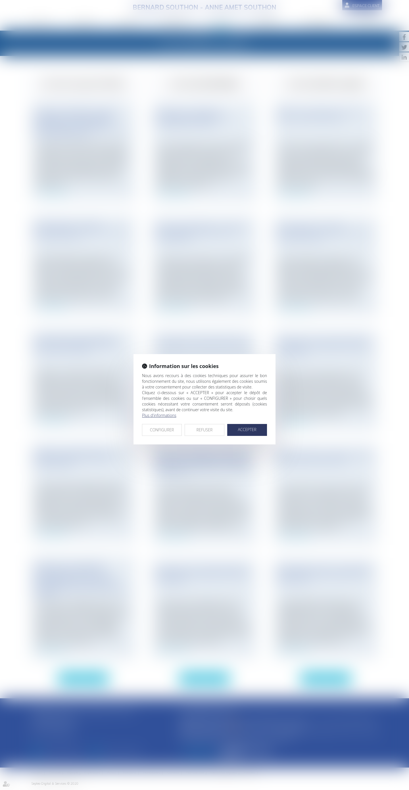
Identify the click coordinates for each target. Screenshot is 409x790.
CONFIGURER (162, 429)
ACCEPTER (247, 429)
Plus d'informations (159, 415)
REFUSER (205, 429)
